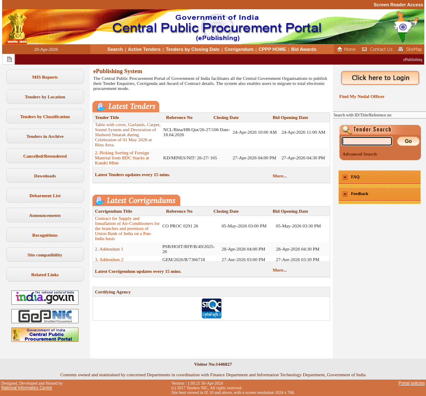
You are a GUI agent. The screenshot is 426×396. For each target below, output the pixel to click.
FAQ (355, 176)
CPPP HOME (273, 49)
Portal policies (412, 383)
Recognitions (45, 235)
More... (280, 175)
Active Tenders (144, 49)
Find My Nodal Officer (360, 96)
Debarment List (44, 195)
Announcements (45, 215)
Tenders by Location (45, 96)
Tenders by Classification (45, 116)
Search (115, 49)
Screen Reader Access (398, 4)
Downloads (45, 175)
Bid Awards (303, 49)
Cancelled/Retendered (45, 155)
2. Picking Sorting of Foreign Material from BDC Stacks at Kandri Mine (122, 161)
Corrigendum (239, 49)
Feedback (359, 193)
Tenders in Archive (45, 136)
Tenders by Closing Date (192, 49)
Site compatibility (45, 254)
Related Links (45, 274)
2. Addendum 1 (109, 252)
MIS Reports (45, 76)
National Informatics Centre (26, 387)
